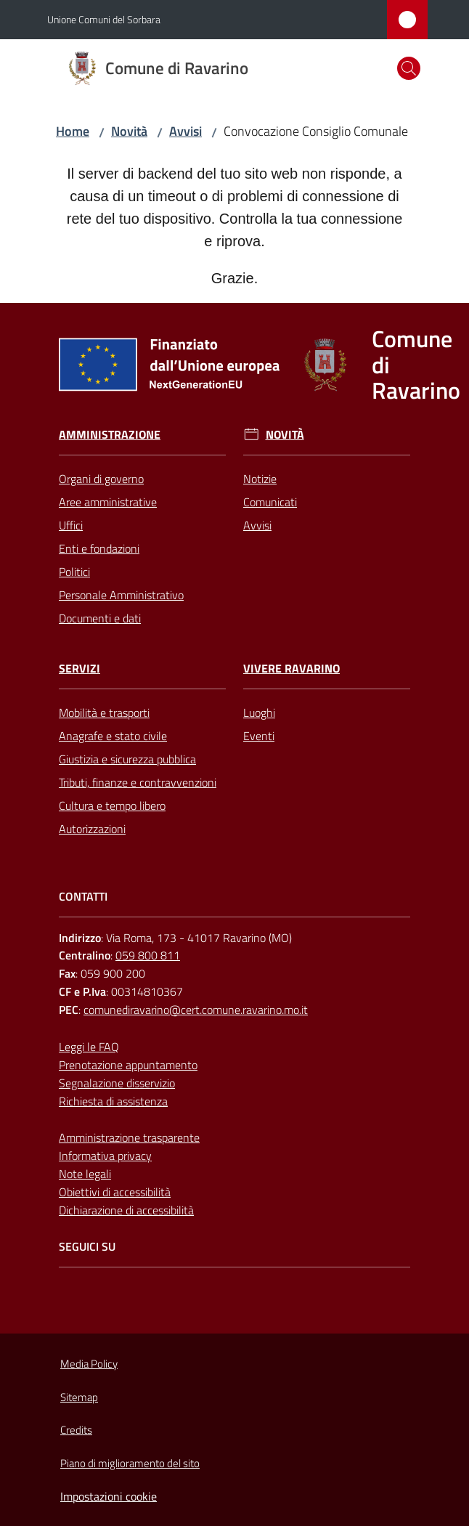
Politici (74, 571)
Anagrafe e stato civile (113, 735)
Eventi (258, 735)
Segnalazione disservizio (117, 1083)
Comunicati (270, 502)
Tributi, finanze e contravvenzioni (137, 782)
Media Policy (89, 1363)
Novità (129, 131)
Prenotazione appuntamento (128, 1065)
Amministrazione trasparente (129, 1137)
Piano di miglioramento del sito (130, 1463)
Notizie (260, 478)
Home (72, 131)
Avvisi (185, 131)
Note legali (85, 1173)
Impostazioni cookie (108, 1496)
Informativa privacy (105, 1155)
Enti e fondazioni (99, 548)
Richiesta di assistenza (113, 1101)
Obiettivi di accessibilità (115, 1192)
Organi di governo (101, 478)
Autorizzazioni (92, 828)
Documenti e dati (100, 618)
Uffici (71, 525)
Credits (76, 1429)
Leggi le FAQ (89, 1046)
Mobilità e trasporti (104, 712)
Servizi (79, 668)
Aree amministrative (108, 502)
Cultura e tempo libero (112, 805)
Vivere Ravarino (291, 668)
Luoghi (259, 712)
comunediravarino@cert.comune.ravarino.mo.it (195, 1009)
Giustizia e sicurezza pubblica (127, 759)
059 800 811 (147, 955)
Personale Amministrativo (121, 595)
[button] (409, 68)
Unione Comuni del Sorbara (103, 19)
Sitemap (79, 1397)
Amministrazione (109, 434)
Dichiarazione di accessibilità (126, 1210)
